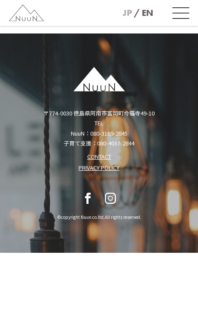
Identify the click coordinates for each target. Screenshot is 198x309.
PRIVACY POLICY (99, 168)
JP (127, 12)
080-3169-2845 (109, 133)
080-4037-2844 (115, 143)
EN (147, 12)
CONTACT (99, 156)
